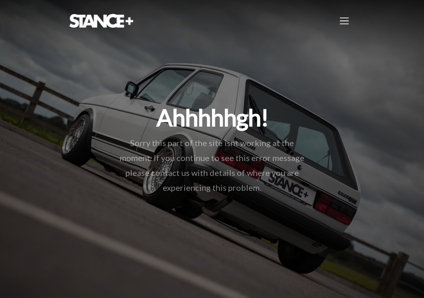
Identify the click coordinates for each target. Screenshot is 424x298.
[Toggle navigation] (344, 21)
